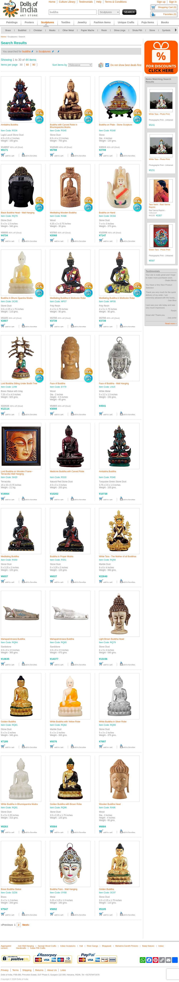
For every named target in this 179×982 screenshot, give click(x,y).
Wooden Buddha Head (110, 804)
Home (52, 1)
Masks (52, 30)
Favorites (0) (169, 14)
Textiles (65, 22)
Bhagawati (106, 946)
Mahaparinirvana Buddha (13, 639)
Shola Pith (137, 30)
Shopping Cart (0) (167, 7)
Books (165, 22)
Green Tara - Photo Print (159, 250)
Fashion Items (102, 22)
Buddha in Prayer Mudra (61, 556)
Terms (15, 970)
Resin (104, 30)
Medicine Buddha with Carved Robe (67, 471)
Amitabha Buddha (9, 124)
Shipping (27, 970)
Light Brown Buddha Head (111, 639)
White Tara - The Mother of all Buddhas (117, 556)
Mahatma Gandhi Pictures (126, 946)
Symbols (166, 30)
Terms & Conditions (116, 1)
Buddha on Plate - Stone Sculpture (115, 124)
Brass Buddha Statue (11, 889)
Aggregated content (6, 947)
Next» (25, 924)
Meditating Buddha (10, 556)
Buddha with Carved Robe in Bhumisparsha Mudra (63, 125)
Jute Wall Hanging (26, 946)
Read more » (170, 323)
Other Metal (68, 30)
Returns (39, 970)
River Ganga (92, 946)
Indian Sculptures (68, 946)
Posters (29, 22)
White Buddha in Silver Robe (112, 721)
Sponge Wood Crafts (47, 946)
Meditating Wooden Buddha (63, 212)
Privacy (5, 970)
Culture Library (67, 1)
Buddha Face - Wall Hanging (63, 889)
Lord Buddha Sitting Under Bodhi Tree (19, 383)
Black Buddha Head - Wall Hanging (18, 212)
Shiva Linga (119, 30)
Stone (152, 30)
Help (98, 1)
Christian (37, 30)
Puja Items (147, 22)
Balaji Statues (148, 946)
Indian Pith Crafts (37, 948)
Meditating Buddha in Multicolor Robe (68, 298)
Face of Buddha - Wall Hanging (114, 383)
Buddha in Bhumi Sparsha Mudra (17, 298)
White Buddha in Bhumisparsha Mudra (19, 804)
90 (33, 64)
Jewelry (82, 22)
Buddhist (22, 30)
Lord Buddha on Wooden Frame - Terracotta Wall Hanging (17, 472)
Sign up (161, 1)
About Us (52, 970)
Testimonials (86, 1)
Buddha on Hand (107, 212)
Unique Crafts (126, 22)
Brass (8, 30)
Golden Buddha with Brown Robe (66, 804)
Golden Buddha (8, 721)
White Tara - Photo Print (159, 114)
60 (27, 64)
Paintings (12, 22)
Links (63, 970)
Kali (81, 946)
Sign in (173, 1)
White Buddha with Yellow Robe (65, 721)
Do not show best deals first (125, 65)
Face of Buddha (57, 383)
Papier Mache (87, 30)
